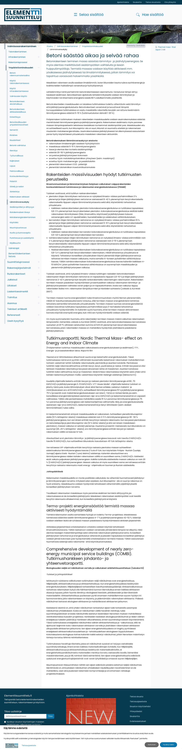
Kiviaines (13, 135)
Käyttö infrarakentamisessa (19, 89)
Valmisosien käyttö (18, 96)
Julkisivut (12, 279)
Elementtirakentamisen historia (19, 255)
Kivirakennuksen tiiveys (20, 212)
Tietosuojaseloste (138, 701)
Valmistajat (14, 248)
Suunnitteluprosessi (18, 262)
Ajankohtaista (123, 2)
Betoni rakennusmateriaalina (20, 74)
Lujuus (12, 166)
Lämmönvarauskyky (58, 49)
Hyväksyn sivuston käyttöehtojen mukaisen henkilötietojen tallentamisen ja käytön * (25, 723)
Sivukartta (137, 2)
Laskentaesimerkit (17, 291)
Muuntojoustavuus (18, 227)
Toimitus (12, 297)
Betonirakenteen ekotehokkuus (17, 102)
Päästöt (13, 181)
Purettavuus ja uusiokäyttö (22, 238)
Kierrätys (13, 150)
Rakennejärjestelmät (19, 267)
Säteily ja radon (17, 186)
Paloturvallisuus (17, 171)
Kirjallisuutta (15, 243)
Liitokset (12, 285)
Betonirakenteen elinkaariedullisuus (18, 110)
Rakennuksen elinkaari (19, 197)
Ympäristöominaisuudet (92, 46)
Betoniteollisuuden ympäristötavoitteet (19, 123)
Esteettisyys (15, 117)
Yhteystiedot (136, 711)
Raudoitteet (15, 140)
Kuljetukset (14, 161)
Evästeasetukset (138, 721)
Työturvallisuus (16, 155)
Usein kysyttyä (15, 320)
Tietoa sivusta (136, 696)
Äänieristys (14, 191)
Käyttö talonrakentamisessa (19, 82)
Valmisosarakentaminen (67, 46)
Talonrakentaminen (18, 51)
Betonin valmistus (18, 145)
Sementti (14, 130)
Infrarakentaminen (17, 57)
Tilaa (50, 716)
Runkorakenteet (16, 273)
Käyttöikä (14, 222)
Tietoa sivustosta (153, 2)
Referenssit (13, 314)
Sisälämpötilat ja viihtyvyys (22, 207)
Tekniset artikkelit (17, 309)
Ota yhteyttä (170, 2)
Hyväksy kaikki (168, 744)
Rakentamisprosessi (18, 62)
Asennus (12, 303)
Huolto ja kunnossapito (20, 233)
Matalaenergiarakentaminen (22, 217)
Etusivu (50, 46)
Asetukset (152, 744)
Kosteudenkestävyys (19, 176)
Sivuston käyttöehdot (140, 706)
